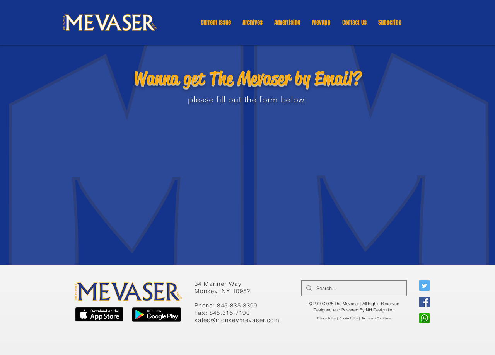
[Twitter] (424, 285)
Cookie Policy (349, 318)
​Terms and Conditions (376, 318)
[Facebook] (424, 302)
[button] (252, 22)
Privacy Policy (326, 318)
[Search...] (353, 288)
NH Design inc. (380, 310)
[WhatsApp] (424, 318)
